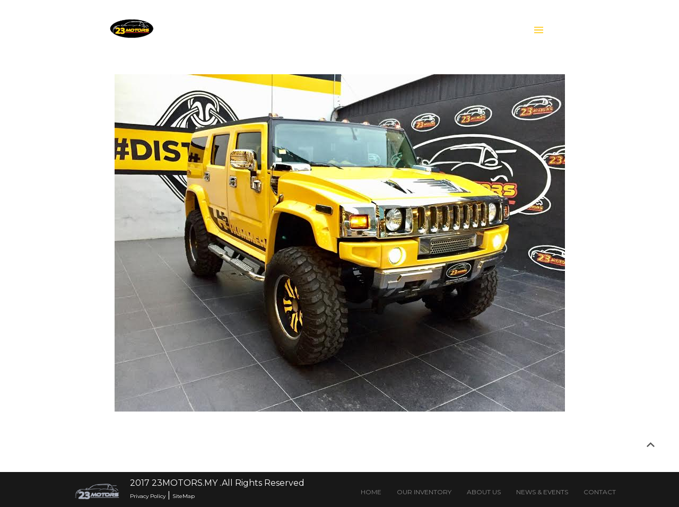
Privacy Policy (148, 496)
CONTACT (600, 492)
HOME (371, 492)
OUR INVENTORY (424, 492)
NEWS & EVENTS (542, 492)
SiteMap (183, 496)
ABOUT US (484, 492)
